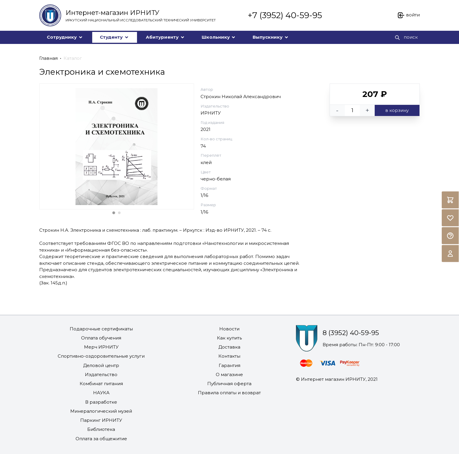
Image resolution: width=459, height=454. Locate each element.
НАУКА (101, 392)
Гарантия (229, 365)
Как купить (229, 338)
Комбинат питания (101, 383)
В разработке (101, 402)
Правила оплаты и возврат (229, 392)
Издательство (101, 374)
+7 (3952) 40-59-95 (285, 15)
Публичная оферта (229, 383)
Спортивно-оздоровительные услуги (101, 356)
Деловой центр (101, 365)
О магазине (229, 374)
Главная (48, 58)
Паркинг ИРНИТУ (101, 420)
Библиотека (101, 429)
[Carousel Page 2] (119, 212)
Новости (229, 329)
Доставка (229, 347)
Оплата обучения (101, 338)
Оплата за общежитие (101, 438)
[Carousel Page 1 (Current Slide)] (113, 212)
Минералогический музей (101, 411)
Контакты (229, 356)
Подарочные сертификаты (101, 329)
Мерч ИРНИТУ (101, 347)
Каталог (73, 58)
